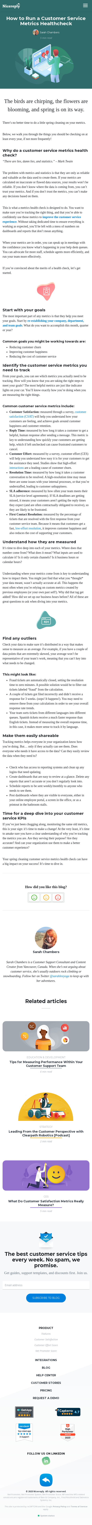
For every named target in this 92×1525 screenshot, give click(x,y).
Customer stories (46, 1383)
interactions (16, 468)
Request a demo (46, 1398)
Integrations (46, 1360)
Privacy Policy (59, 1506)
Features (46, 1333)
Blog (46, 1367)
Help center (46, 1375)
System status (46, 1515)
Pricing (46, 1390)
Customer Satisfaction (46, 1339)
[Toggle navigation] (87, 5)
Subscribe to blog (46, 1297)
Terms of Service (79, 1506)
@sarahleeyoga (59, 976)
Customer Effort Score (46, 1345)
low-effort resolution (28, 528)
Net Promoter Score (46, 1350)
